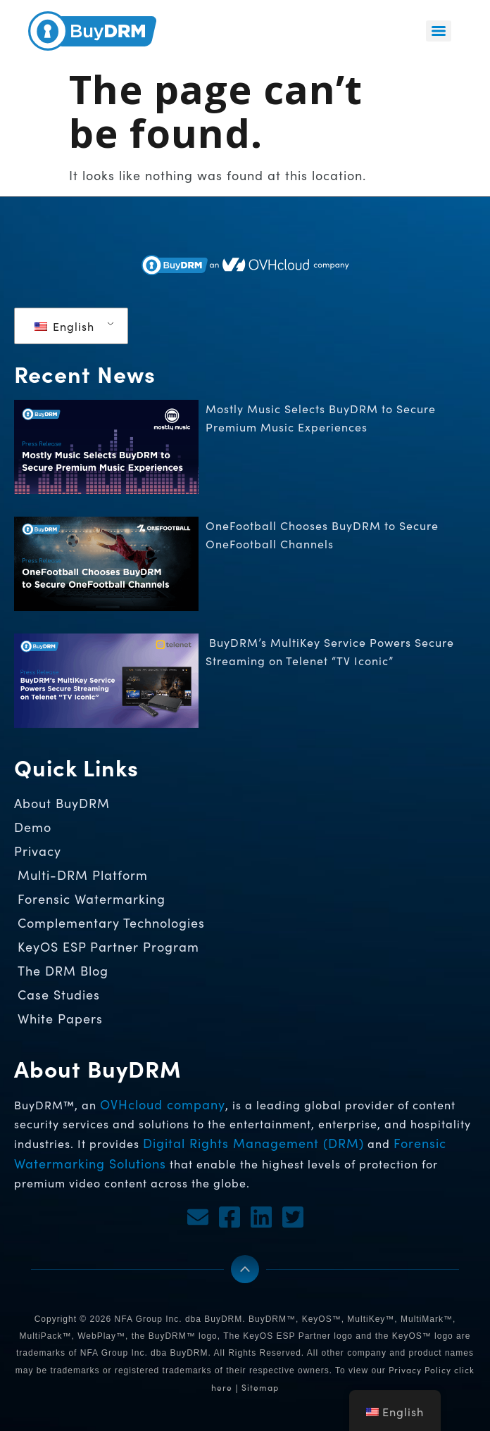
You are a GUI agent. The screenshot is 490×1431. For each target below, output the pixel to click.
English (64, 326)
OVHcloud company (162, 1104)
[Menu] (438, 31)
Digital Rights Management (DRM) (253, 1143)
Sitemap (260, 1387)
